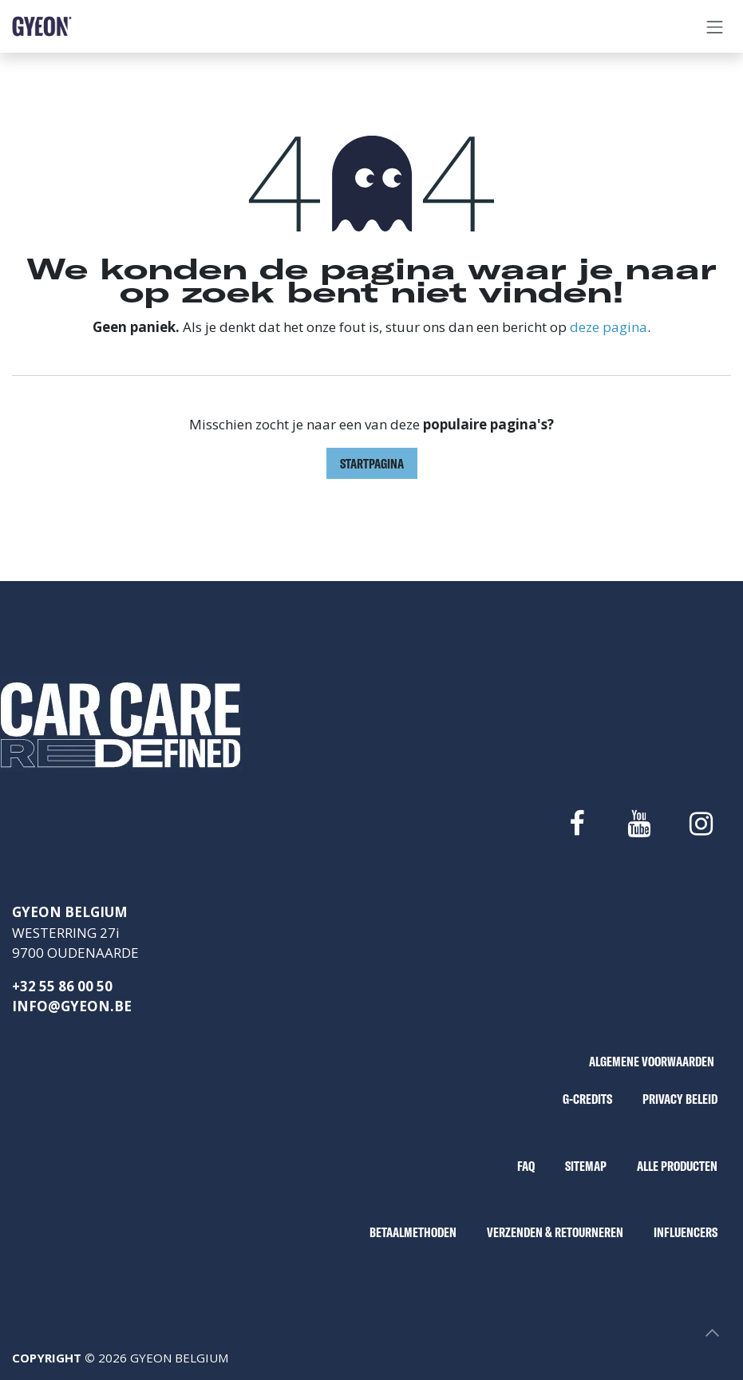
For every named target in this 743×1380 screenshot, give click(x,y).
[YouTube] (638, 824)
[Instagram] (701, 824)
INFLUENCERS (685, 1232)
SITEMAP (586, 1165)
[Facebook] (576, 824)
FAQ (526, 1165)
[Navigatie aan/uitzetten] (715, 26)
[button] (712, 1333)
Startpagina (372, 463)
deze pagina (608, 327)
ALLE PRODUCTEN (677, 1165)
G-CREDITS (587, 1098)
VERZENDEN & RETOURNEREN (555, 1232)
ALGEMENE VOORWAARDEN (651, 1061)
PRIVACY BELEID (679, 1098)
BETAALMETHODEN (413, 1232)
